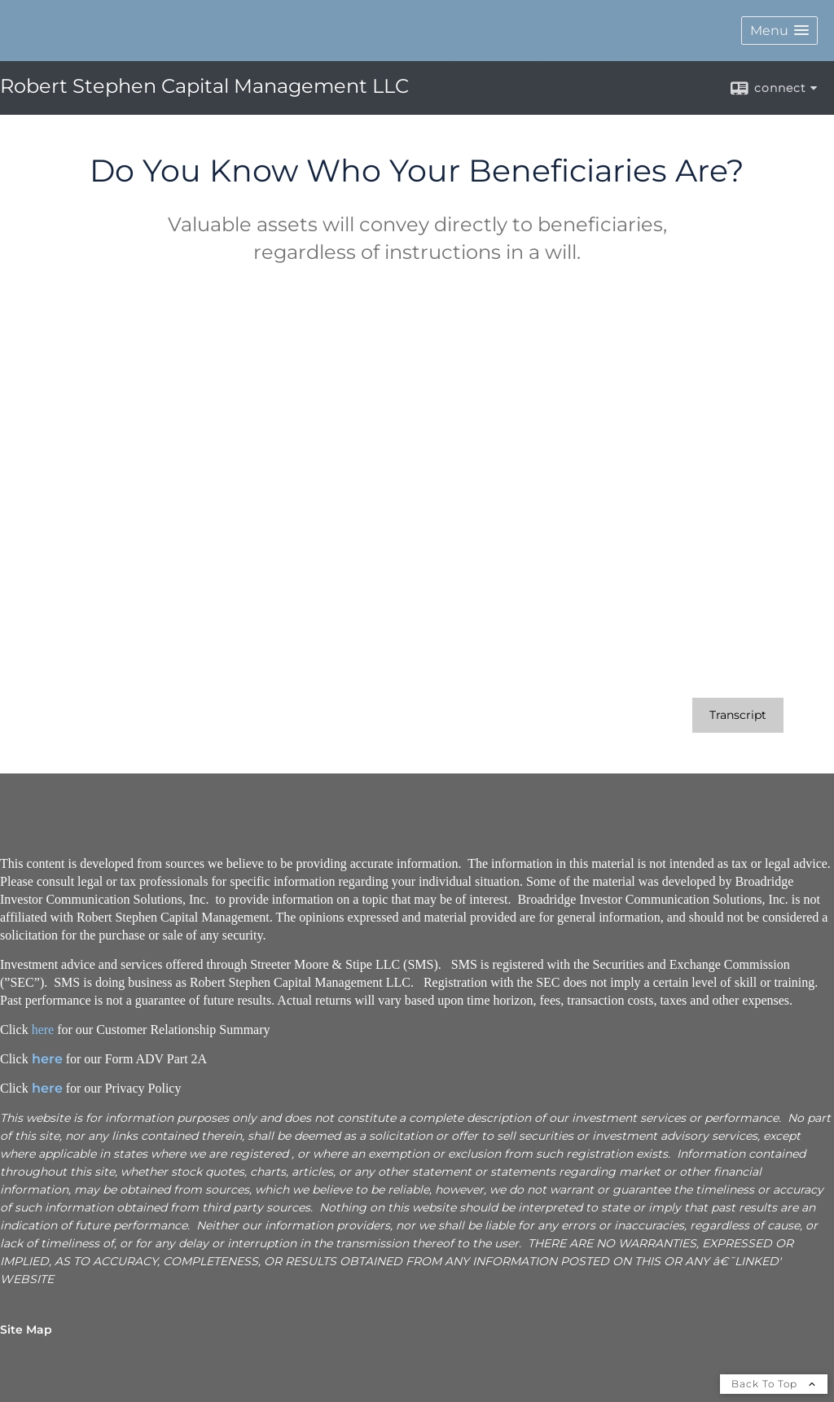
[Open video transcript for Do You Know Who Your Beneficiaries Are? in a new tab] (738, 715)
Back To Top (773, 1384)
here (43, 1029)
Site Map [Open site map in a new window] (26, 1329)
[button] (779, 30)
